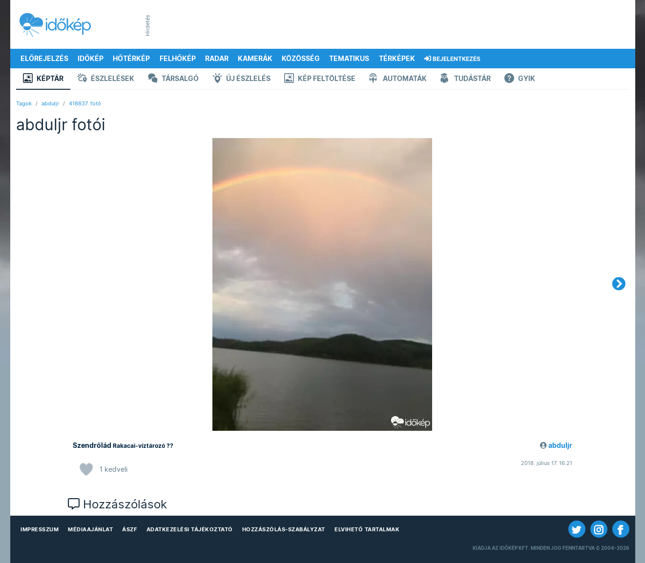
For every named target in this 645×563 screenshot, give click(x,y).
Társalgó (173, 79)
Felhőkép (178, 58)
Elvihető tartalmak (366, 529)
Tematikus (349, 58)
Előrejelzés (44, 58)
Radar (217, 58)
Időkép (91, 58)
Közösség (301, 58)
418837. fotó (85, 103)
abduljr (50, 103)
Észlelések (105, 79)
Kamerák (255, 58)
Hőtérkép (131, 58)
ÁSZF (129, 529)
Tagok (24, 103)
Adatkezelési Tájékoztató (189, 529)
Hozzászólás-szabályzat (283, 529)
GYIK (519, 79)
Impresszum (40, 529)
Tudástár (465, 79)
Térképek (397, 58)
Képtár (43, 79)
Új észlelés (241, 79)
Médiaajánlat (90, 529)
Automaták (398, 79)
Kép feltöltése (319, 79)
